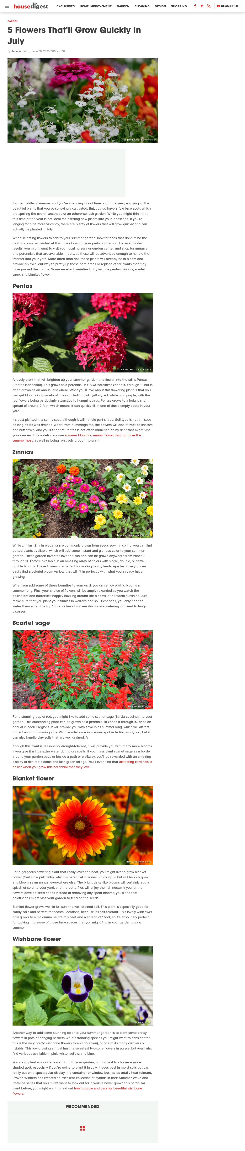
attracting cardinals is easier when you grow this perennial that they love (82, 764)
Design (160, 6)
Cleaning (142, 6)
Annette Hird (19, 51)
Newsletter (227, 6)
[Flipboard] (202, 6)
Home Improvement (96, 6)
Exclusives (65, 6)
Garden (123, 6)
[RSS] (208, 6)
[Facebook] (195, 6)
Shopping (179, 6)
